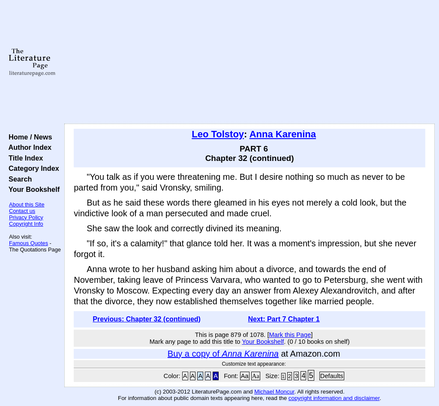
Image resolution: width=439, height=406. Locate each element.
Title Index (24, 158)
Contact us (22, 211)
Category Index (32, 168)
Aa (245, 376)
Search (18, 179)
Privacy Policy (26, 217)
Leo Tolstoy (218, 134)
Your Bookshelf (32, 189)
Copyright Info (26, 224)
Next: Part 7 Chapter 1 (283, 319)
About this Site (27, 204)
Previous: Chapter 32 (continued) (147, 319)
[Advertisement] (249, 62)
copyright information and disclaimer (334, 398)
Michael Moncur (274, 391)
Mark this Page (290, 334)
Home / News (28, 137)
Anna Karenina (283, 134)
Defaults (331, 376)
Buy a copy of (223, 353)
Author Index (28, 147)
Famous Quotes (28, 243)
